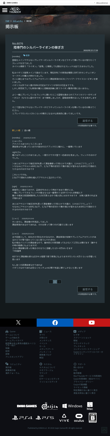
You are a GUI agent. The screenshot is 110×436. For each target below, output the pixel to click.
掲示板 (8, 367)
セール (42, 346)
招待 (7, 351)
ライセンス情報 (80, 387)
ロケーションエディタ (49, 379)
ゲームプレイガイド (14, 340)
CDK (41, 376)
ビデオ (76, 335)
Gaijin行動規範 (80, 384)
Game (10, 331)
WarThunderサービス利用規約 (87, 376)
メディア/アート (46, 349)
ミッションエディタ (48, 382)
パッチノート (45, 352)
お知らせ (43, 338)
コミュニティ (18, 21)
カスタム (45, 364)
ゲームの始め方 (12, 338)
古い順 (27, 130)
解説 (41, 358)
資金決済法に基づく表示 (84, 393)
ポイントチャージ (102, 2)
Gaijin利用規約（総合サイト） (87, 379)
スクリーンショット (82, 338)
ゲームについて (12, 335)
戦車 (28, 55)
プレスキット (79, 346)
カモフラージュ (46, 370)
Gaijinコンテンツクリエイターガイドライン (88, 353)
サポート (79, 364)
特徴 (7, 348)
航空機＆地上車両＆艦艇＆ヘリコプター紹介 (20, 344)
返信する (87, 120)
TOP (7, 21)
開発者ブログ (45, 355)
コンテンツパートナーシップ (86, 349)
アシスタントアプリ (14, 357)
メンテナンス (45, 340)
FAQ (75, 370)
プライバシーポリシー (83, 382)
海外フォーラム (12, 373)
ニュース (45, 331)
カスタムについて (47, 367)
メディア (79, 331)
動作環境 (77, 373)
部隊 (7, 354)
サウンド (43, 373)
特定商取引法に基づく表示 (85, 390)
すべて (42, 335)
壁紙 (75, 340)
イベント (43, 343)
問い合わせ (78, 367)
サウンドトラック (81, 343)
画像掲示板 (10, 370)
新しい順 (16, 130)
